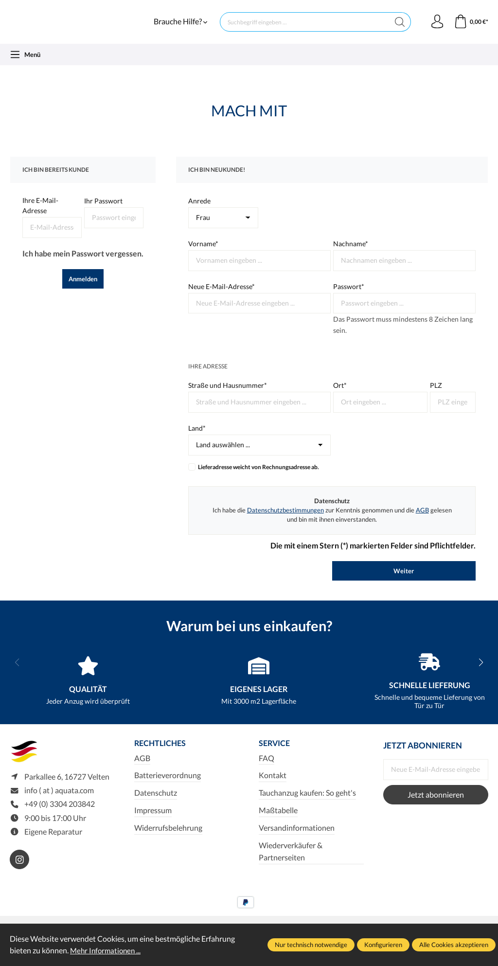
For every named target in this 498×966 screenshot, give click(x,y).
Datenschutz (155, 804)
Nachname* (350, 254)
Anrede (199, 212)
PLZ (436, 396)
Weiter (403, 581)
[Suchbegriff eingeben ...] (304, 27)
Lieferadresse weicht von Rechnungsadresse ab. (258, 477)
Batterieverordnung (167, 787)
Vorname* (203, 254)
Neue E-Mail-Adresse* (221, 297)
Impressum (153, 822)
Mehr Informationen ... (107, 950)
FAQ (266, 769)
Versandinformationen (297, 839)
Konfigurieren (383, 944)
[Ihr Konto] (435, 27)
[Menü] (25, 65)
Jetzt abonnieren (436, 805)
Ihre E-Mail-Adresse (40, 216)
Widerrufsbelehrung (168, 839)
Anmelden (83, 289)
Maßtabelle (278, 822)
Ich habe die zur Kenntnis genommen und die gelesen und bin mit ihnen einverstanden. (332, 525)
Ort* (340, 396)
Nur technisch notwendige (311, 944)
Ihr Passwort (103, 212)
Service (275, 754)
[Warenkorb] (470, 27)
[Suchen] (398, 27)
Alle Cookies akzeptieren (453, 944)
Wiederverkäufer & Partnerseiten (290, 862)
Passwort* (348, 297)
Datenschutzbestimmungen (285, 521)
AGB (422, 521)
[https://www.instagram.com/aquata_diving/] (19, 872)
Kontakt (272, 787)
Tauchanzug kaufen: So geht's (307, 804)
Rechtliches (161, 754)
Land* (197, 439)
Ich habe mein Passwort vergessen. (82, 264)
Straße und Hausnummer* (227, 396)
